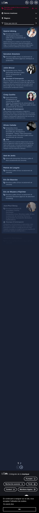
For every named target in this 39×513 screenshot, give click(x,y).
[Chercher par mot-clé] (31, 2)
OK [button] (19, 509)
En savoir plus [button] (8, 504)
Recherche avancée (14, 484)
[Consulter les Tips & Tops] (36, 2)
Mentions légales (27, 489)
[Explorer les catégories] (27, 2)
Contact (10, 489)
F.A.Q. (31, 484)
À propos (30, 478)
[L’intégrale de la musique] (4, 2)
